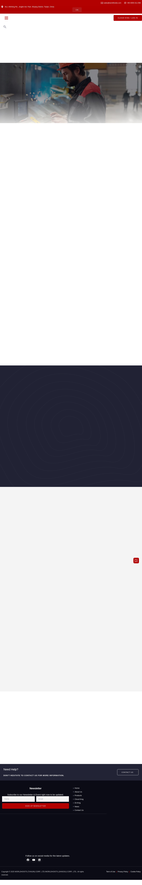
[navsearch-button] (5, 27)
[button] (6, 18)
